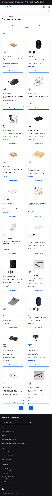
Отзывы (4, 435)
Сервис (4, 448)
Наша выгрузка (7, 459)
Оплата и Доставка (8, 452)
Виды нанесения (7, 456)
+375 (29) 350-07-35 (8, 476)
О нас (3, 428)
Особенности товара (9, 439)
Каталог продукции (8, 431)
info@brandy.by (7, 482)
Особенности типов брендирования (14, 443)
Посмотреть (13, 71)
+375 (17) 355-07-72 (7, 479)
